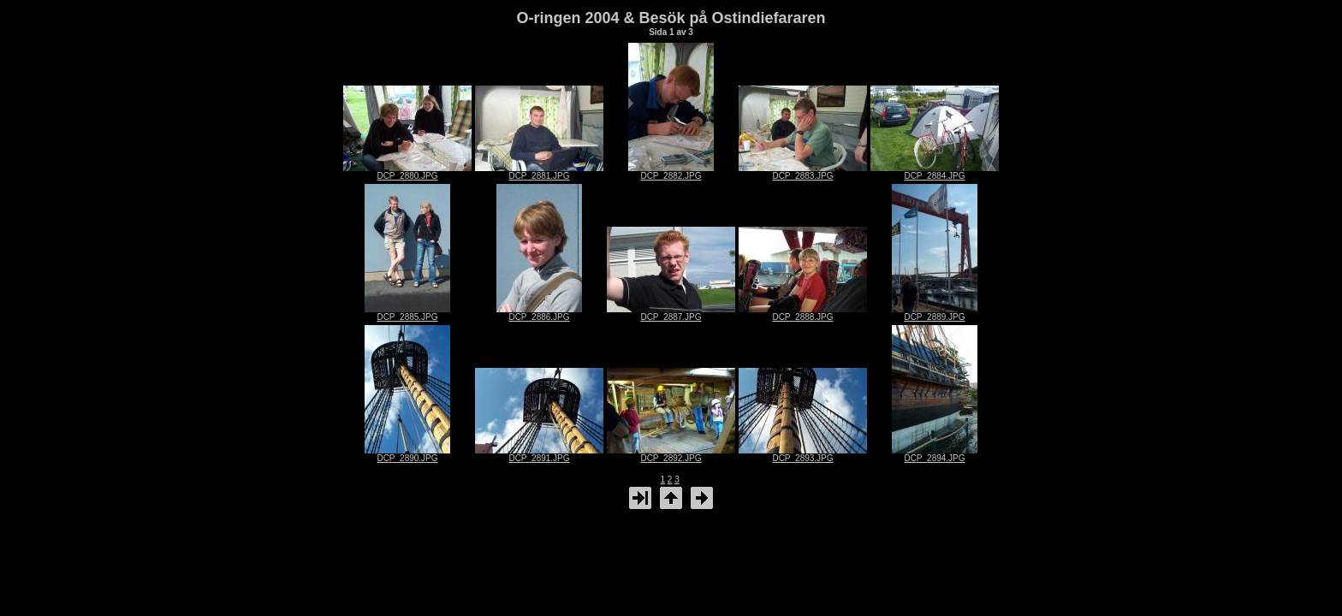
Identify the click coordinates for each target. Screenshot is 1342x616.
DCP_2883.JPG (803, 172)
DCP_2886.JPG (539, 313)
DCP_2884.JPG (934, 172)
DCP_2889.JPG (934, 313)
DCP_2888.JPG (803, 313)
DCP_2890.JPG (407, 454)
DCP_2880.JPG (407, 172)
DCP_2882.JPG (671, 172)
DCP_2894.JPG (934, 454)
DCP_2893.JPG (803, 454)
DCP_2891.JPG (539, 454)
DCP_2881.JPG (539, 172)
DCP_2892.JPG (671, 454)
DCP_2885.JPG (407, 313)
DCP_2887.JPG (671, 313)
